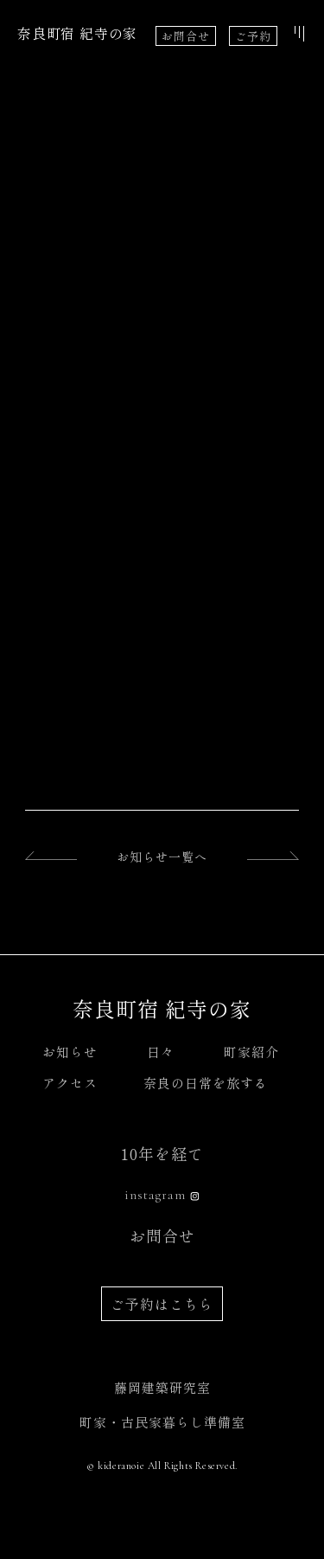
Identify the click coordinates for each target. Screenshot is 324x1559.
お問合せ (186, 36)
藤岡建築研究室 (162, 1387)
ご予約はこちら (162, 1303)
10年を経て (162, 1153)
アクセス (70, 1083)
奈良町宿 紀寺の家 (77, 32)
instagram (155, 1194)
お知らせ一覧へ (162, 856)
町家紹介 (251, 1052)
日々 (161, 1052)
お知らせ (70, 1052)
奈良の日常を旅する (205, 1083)
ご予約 (253, 36)
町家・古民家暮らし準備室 (162, 1422)
